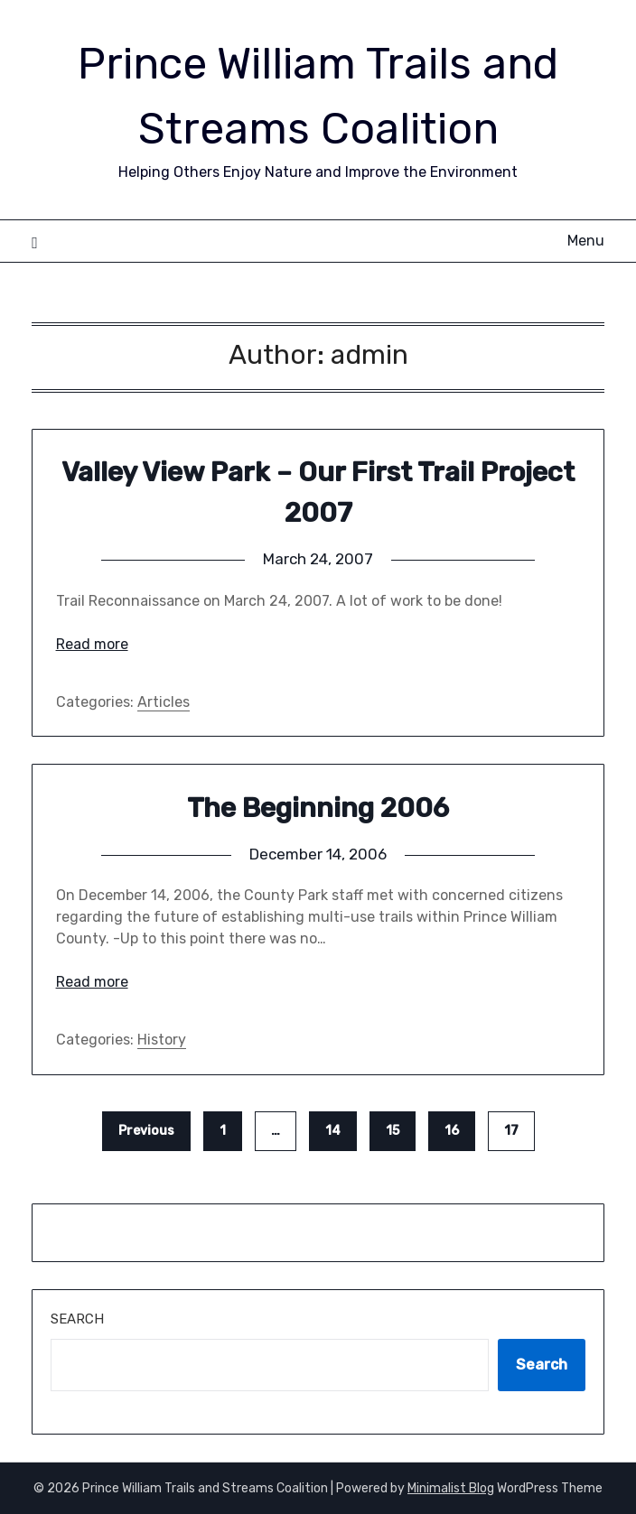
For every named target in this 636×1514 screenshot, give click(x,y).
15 (392, 1130)
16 (451, 1130)
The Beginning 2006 (318, 808)
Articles (163, 702)
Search (77, 1319)
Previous (146, 1130)
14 (333, 1130)
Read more (92, 644)
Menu (585, 240)
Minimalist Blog (450, 1488)
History (161, 1039)
